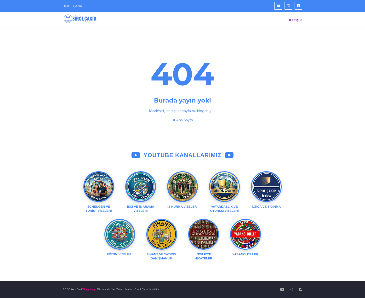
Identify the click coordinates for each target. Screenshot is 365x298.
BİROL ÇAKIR (72, 6)
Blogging (88, 289)
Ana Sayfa (182, 120)
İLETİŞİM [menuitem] (295, 20)
